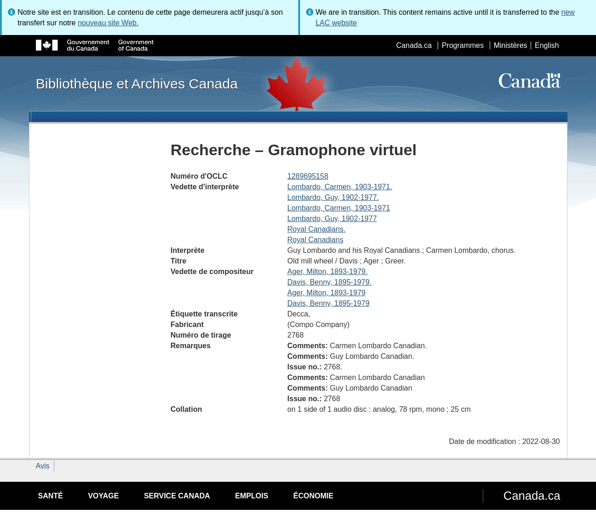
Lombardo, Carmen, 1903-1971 (338, 208)
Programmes (463, 45)
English (547, 45)
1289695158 (307, 176)
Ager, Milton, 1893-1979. (327, 271)
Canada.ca (414, 45)
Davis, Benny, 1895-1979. (329, 282)
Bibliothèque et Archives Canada (137, 83)
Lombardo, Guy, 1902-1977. (333, 197)
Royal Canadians (315, 240)
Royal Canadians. (316, 229)
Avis (43, 466)
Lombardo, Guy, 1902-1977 (332, 218)
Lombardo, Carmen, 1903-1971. (339, 187)
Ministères (510, 45)
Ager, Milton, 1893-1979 (326, 293)
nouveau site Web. (108, 23)
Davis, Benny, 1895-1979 (328, 303)
